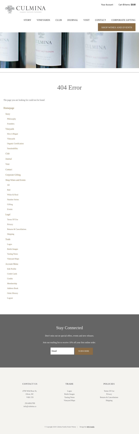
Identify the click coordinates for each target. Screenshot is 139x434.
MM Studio (90, 427)
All (8, 185)
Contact (100, 20)
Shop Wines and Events (116, 27)
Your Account (107, 4)
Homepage (9, 108)
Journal (72, 20)
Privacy (10, 224)
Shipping (10, 234)
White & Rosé (12, 195)
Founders (10, 124)
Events (9, 209)
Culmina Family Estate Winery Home (25, 9)
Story (27, 20)
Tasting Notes (12, 254)
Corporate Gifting (123, 20)
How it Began (12, 134)
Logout (10, 298)
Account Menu (11, 264)
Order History (12, 293)
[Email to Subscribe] (62, 351)
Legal (7, 214)
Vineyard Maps (13, 259)
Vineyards (43, 20)
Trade (7, 239)
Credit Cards (12, 274)
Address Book (12, 288)
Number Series (13, 199)
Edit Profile (11, 269)
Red (8, 190)
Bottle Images (12, 249)
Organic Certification (15, 143)
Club (59, 20)
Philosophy (11, 119)
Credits (10, 279)
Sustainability (12, 148)
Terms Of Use (12, 219)
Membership (12, 283)
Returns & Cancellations (16, 229)
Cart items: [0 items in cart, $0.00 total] (127, 4)
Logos (9, 244)
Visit (86, 20)
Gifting (10, 204)
